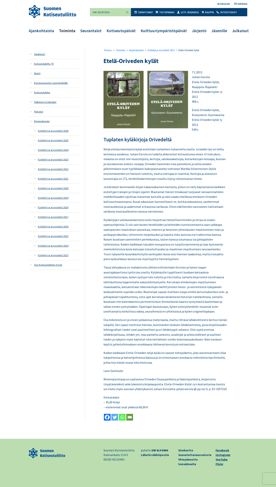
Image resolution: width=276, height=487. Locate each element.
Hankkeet (39, 54)
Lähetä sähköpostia (155, 455)
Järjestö (199, 30)
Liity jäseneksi (188, 12)
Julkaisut (240, 30)
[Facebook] (107, 417)
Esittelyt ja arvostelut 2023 (53, 159)
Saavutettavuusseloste (194, 455)
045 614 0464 (159, 450)
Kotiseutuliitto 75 (44, 63)
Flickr (219, 464)
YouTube (222, 459)
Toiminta (67, 30)
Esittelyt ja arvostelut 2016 (53, 226)
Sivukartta (185, 450)
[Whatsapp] (122, 417)
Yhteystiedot (227, 12)
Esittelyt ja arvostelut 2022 (53, 169)
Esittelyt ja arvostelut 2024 (53, 150)
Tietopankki (165, 12)
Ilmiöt (37, 73)
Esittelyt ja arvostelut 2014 (53, 245)
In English (223, 4)
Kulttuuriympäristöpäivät (164, 30)
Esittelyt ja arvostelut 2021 (53, 178)
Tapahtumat (143, 12)
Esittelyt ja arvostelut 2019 (53, 198)
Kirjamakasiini (42, 121)
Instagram (223, 455)
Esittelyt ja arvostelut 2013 (53, 255)
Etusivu (108, 50)
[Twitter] (114, 417)
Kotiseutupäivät (121, 30)
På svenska (240, 4)
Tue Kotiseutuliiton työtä (48, 265)
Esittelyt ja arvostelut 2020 (53, 188)
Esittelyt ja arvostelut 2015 (53, 236)
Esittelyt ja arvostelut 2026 (53, 131)
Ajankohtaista (41, 30)
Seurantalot (91, 30)
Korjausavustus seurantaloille (51, 83)
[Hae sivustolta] (107, 12)
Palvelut (38, 111)
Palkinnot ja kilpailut (45, 102)
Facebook (222, 450)
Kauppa (207, 12)
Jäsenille (219, 30)
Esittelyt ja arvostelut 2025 (53, 140)
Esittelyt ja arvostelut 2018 (53, 207)
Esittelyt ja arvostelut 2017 (53, 217)
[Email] (129, 417)
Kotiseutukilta (42, 92)
